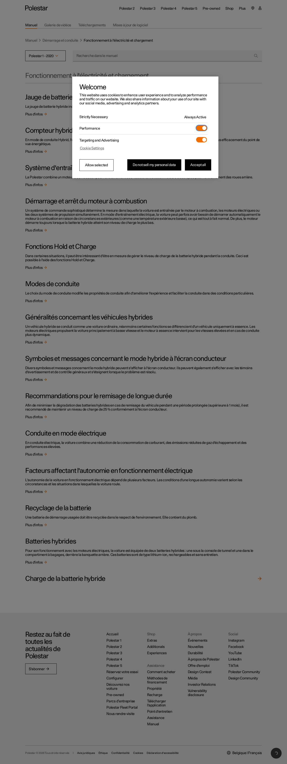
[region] (145, 127)
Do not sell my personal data (154, 165)
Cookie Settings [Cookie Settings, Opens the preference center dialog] (92, 148)
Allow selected (96, 165)
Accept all (198, 165)
